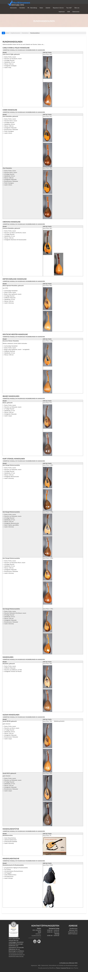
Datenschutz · (45, 965)
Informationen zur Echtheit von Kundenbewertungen (63, 965)
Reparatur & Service (58, 7)
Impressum (62, 11)
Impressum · (34, 965)
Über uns (76, 7)
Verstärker (22, 7)
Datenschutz (75, 11)
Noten (41, 7)
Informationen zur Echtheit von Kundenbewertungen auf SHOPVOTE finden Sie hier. (17, 954)
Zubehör (48, 7)
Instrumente (13, 7)
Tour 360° (69, 7)
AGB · (39, 965)
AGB (68, 11)
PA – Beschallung (32, 7)
